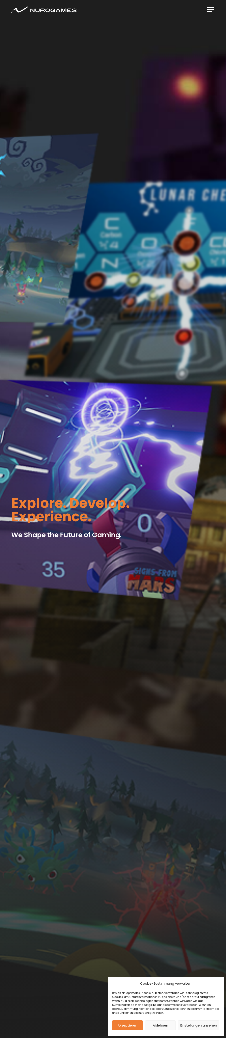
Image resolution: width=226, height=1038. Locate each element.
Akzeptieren (127, 1025)
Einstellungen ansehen (198, 1025)
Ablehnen (160, 1025)
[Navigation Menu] (211, 9)
